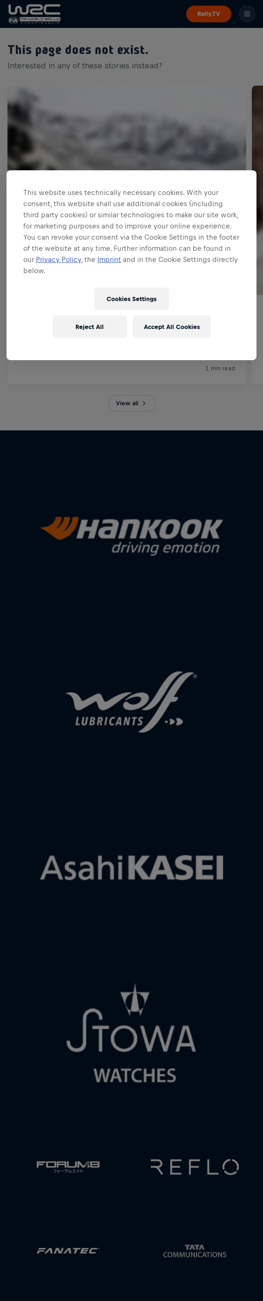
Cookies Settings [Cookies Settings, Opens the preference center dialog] (131, 298)
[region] (131, 265)
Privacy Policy (58, 259)
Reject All (89, 326)
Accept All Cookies (172, 326)
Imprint (109, 259)
